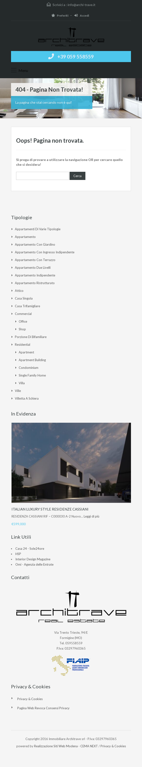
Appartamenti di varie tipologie (37, 229)
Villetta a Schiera (27, 398)
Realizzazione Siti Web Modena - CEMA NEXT (66, 746)
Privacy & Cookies (30, 699)
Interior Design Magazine (32, 559)
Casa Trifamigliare (27, 306)
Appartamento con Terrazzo (35, 260)
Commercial (23, 314)
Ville (18, 391)
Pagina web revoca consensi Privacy (43, 708)
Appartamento (25, 237)
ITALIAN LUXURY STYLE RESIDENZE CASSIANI (50, 509)
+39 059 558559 (75, 56)
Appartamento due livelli (33, 267)
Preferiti (59, 15)
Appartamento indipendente (35, 275)
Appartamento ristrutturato (35, 283)
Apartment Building (32, 360)
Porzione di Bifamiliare (31, 337)
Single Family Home (32, 375)
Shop (22, 329)
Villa (22, 383)
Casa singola (24, 298)
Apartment (26, 352)
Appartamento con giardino (35, 244)
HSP (18, 554)
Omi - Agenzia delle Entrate (34, 564)
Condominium (28, 368)
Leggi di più (91, 516)
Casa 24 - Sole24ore (29, 548)
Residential (22, 344)
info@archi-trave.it (81, 5)
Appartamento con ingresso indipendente (44, 252)
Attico (19, 291)
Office (23, 321)
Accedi (81, 15)
